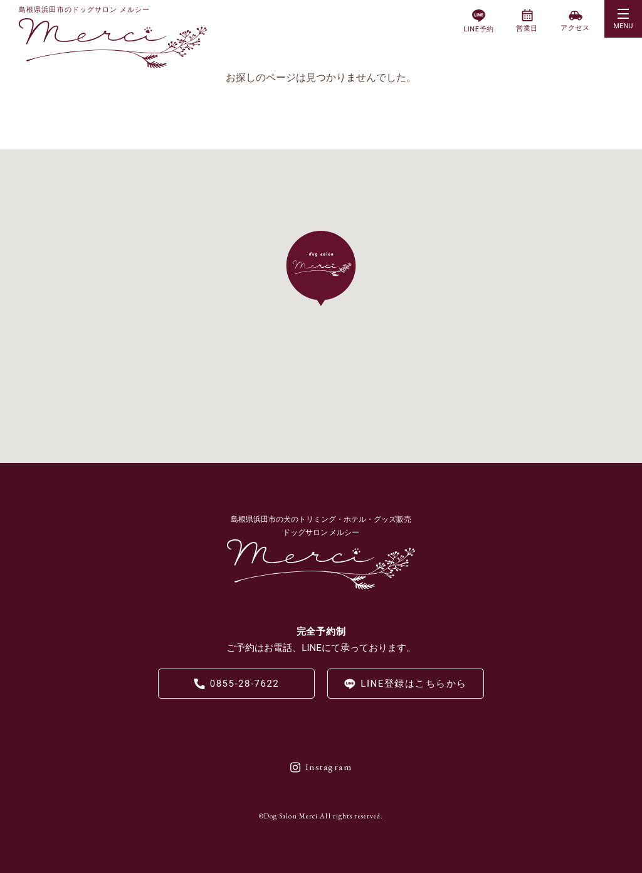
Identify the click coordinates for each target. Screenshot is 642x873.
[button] (623, 19)
